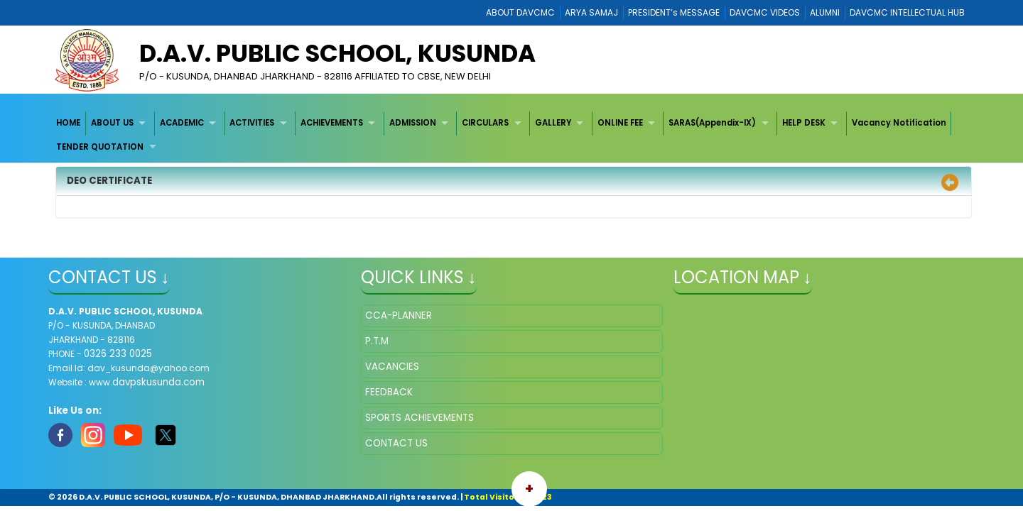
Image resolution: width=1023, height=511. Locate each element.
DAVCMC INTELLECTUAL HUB (907, 12)
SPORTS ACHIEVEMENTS (419, 417)
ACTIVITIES (251, 122)
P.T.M (377, 341)
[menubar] (512, 135)
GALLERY (553, 122)
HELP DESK (804, 122)
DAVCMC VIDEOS (765, 12)
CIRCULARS (485, 122)
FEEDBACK (389, 392)
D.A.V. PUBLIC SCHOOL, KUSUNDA (337, 53)
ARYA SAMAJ (591, 12)
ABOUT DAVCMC (520, 12)
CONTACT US (396, 443)
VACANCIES (392, 366)
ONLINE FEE (620, 122)
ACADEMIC (182, 122)
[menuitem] (69, 123)
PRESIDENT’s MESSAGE (674, 12)
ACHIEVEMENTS (332, 122)
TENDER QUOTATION (100, 147)
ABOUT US (112, 122)
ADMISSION (412, 122)
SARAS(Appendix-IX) (712, 122)
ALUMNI (825, 12)
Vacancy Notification (899, 122)
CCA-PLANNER (398, 315)
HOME (68, 122)
